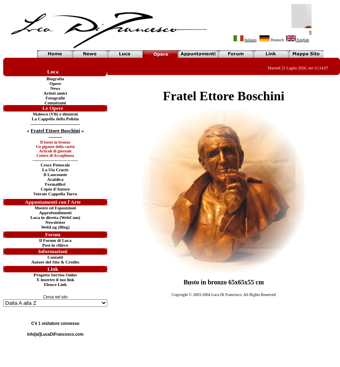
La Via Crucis (55, 169)
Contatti (55, 257)
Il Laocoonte (55, 174)
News (55, 88)
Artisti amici (55, 93)
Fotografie (55, 97)
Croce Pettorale (55, 164)
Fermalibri (55, 184)
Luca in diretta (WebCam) (55, 217)
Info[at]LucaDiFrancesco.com (55, 334)
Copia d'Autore (55, 189)
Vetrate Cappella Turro (55, 193)
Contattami (55, 102)
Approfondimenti (55, 212)
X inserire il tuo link (55, 279)
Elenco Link (55, 284)
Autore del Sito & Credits (55, 262)
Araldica (55, 179)
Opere (55, 83)
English (297, 40)
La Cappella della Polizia (55, 118)
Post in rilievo (55, 245)
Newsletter (55, 222)
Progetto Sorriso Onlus (55, 274)
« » (55, 131)
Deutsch (278, 40)
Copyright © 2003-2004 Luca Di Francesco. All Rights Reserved (223, 294)
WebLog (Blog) (55, 227)
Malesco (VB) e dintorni (55, 114)
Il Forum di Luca (55, 240)
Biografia (55, 78)
